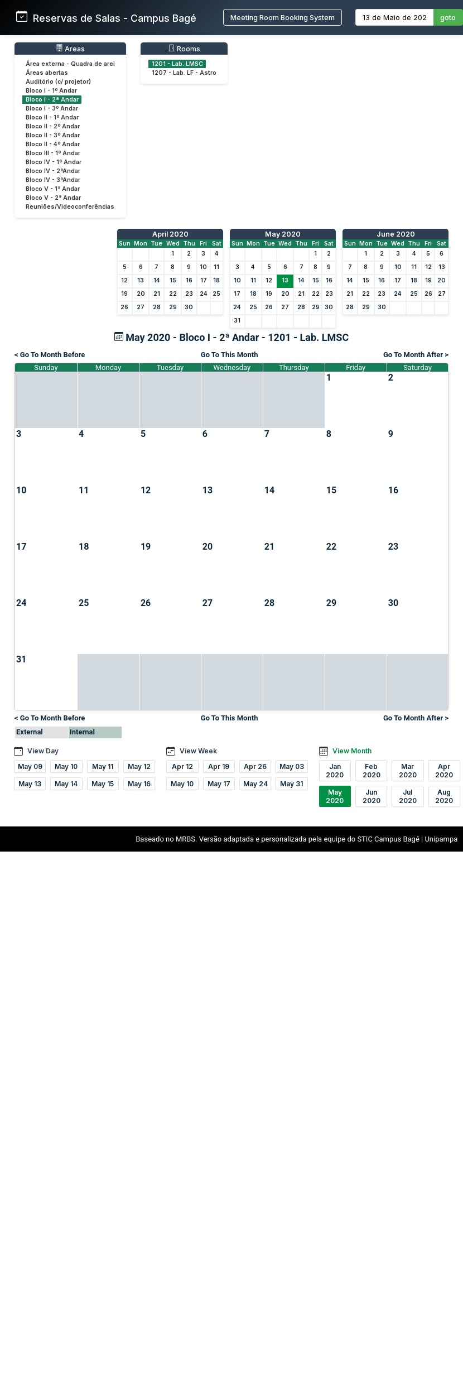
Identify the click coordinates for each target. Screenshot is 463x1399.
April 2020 (170, 234)
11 (216, 267)
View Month (352, 751)
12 (124, 280)
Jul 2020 (408, 796)
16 (189, 280)
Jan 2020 (335, 770)
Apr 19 (218, 766)
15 (173, 280)
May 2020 (283, 234)
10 (203, 267)
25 (216, 293)
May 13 (29, 784)
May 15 (102, 784)
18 (216, 280)
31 (237, 320)
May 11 (102, 766)
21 (156, 293)
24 (204, 293)
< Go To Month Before (50, 354)
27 (140, 307)
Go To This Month (229, 354)
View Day (43, 751)
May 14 (66, 784)
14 (156, 280)
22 (173, 293)
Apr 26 (255, 766)
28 (157, 307)
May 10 (66, 766)
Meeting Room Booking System (282, 17)
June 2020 (396, 234)
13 (140, 280)
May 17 (219, 784)
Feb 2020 (371, 770)
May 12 (139, 766)
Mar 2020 (408, 770)
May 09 (30, 766)
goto (448, 17)
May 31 (291, 784)
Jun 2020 (371, 796)
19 (124, 293)
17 (203, 280)
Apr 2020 (444, 770)
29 (173, 307)
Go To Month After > (415, 354)
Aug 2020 (444, 796)
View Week (198, 751)
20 (141, 293)
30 (189, 307)
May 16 (139, 784)
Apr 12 (182, 766)
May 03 (291, 766)
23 (189, 293)
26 (124, 307)
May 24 (255, 784)
